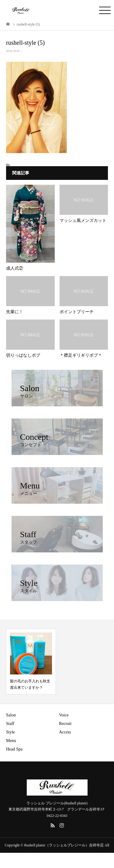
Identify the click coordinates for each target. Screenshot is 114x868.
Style (10, 732)
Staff (10, 723)
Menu (11, 740)
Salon (11, 715)
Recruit (65, 723)
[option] (31, 661)
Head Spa (14, 749)
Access (65, 732)
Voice (64, 715)
